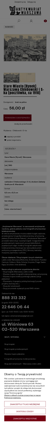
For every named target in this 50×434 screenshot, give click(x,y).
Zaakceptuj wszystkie (25, 419)
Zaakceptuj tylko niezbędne (25, 404)
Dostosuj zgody (25, 411)
